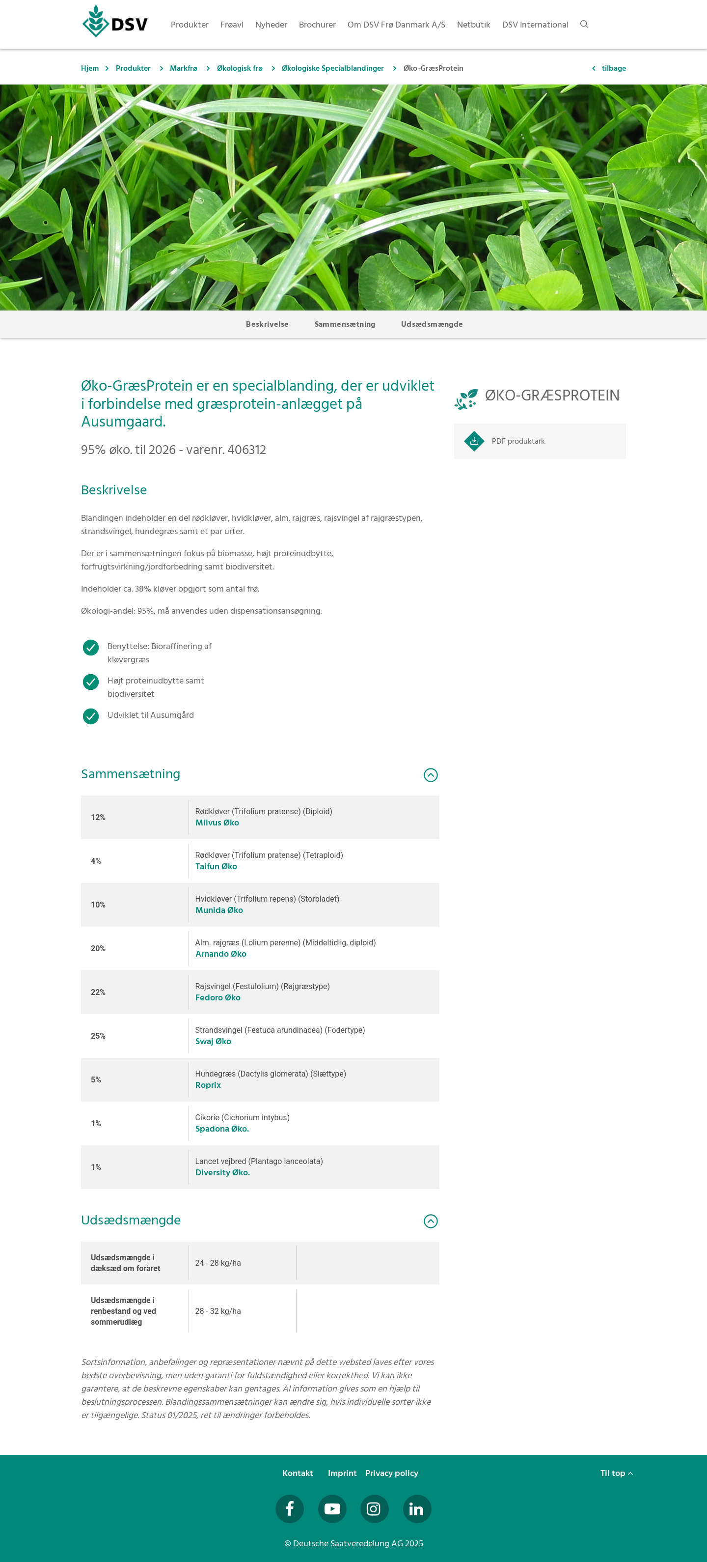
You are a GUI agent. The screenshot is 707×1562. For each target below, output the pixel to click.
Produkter (133, 68)
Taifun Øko (216, 866)
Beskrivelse (267, 324)
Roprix (208, 1085)
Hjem (90, 68)
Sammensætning (345, 324)
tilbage (614, 68)
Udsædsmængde (432, 324)
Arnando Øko (220, 954)
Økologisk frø (240, 68)
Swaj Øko (213, 1041)
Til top (616, 1473)
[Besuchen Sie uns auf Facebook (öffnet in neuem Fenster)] (289, 1509)
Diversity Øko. (222, 1172)
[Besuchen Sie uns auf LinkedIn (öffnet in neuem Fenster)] (417, 1509)
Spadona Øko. (222, 1129)
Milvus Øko (217, 823)
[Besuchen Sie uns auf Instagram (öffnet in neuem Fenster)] (374, 1509)
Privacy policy (392, 1473)
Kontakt (298, 1473)
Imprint (343, 1473)
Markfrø (183, 68)
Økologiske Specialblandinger (333, 68)
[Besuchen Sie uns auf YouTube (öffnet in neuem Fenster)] (332, 1509)
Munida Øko (219, 910)
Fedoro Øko (218, 998)
